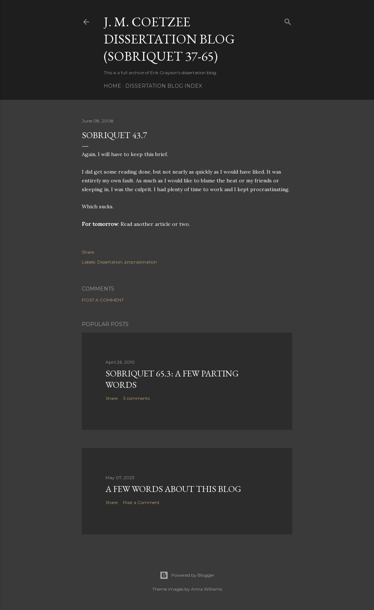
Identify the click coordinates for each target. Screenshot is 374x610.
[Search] (287, 20)
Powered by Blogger (187, 575)
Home (112, 86)
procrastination (141, 262)
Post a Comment (103, 300)
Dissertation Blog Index (163, 86)
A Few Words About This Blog (173, 489)
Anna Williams (206, 589)
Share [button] (88, 252)
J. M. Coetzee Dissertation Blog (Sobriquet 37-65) (169, 39)
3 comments (136, 398)
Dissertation (109, 262)
